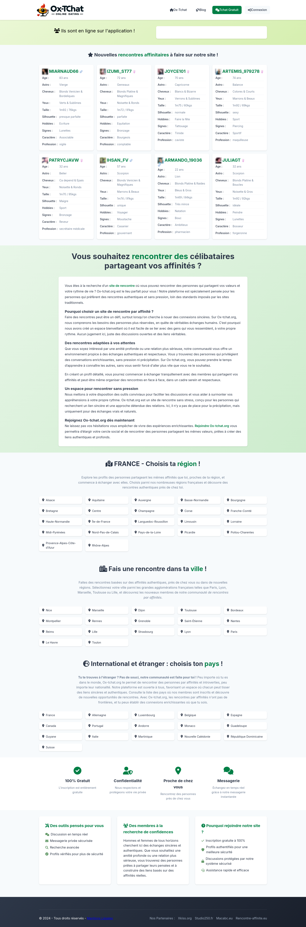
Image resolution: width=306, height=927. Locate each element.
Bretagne (50, 511)
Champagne (144, 511)
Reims (48, 631)
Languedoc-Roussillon (151, 521)
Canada (49, 725)
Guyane (49, 736)
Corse (186, 511)
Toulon (94, 642)
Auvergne (143, 500)
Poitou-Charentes (240, 532)
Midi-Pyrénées (53, 532)
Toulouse (189, 610)
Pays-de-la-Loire (148, 532)
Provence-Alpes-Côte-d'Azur (59, 545)
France (48, 715)
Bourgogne (236, 500)
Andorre (142, 725)
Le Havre (50, 642)
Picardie (188, 532)
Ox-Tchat (178, 10)
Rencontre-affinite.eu (251, 918)
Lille (92, 631)
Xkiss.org (185, 918)
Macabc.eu (224, 918)
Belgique (188, 715)
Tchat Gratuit (227, 10)
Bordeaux (235, 610)
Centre (94, 511)
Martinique (144, 736)
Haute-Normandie (56, 521)
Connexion (257, 10)
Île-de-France (99, 521)
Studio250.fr (204, 918)
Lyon (186, 631)
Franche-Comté (239, 511)
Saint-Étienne (191, 621)
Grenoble (142, 621)
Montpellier (51, 621)
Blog (201, 10)
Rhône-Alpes (98, 545)
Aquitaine (96, 500)
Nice (47, 610)
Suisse (48, 747)
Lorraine (234, 521)
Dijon (140, 610)
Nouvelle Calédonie (195, 736)
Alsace (48, 500)
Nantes (233, 621)
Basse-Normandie (194, 500)
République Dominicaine (245, 736)
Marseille (96, 610)
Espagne (234, 715)
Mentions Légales (100, 918)
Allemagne (97, 715)
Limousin (188, 521)
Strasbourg (144, 631)
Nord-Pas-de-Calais (103, 532)
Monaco (188, 725)
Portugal (95, 725)
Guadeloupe (237, 725)
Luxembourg (145, 715)
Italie (93, 736)
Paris (232, 631)
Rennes (95, 621)
